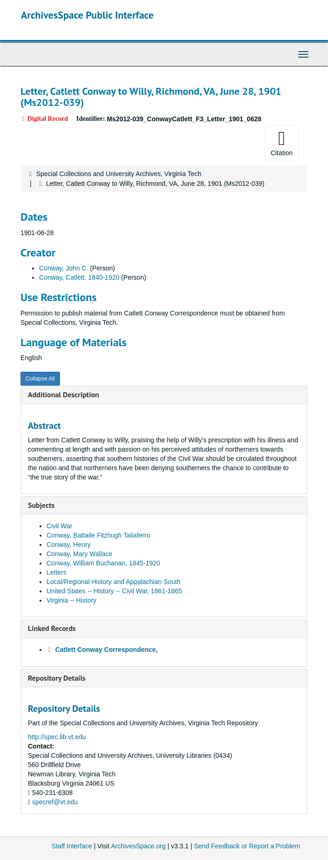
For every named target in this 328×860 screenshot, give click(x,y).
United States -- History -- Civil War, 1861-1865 (114, 591)
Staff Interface (72, 846)
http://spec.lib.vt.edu (57, 737)
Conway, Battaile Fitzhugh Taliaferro (98, 535)
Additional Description (63, 394)
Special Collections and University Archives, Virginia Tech (118, 173)
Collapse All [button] (40, 378)
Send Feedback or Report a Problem (247, 846)
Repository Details (57, 678)
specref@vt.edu (55, 802)
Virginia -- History (71, 600)
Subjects (41, 505)
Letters (57, 572)
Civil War (59, 526)
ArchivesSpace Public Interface (87, 14)
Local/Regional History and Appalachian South (114, 581)
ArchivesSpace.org (138, 846)
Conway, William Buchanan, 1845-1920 (103, 563)
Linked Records (52, 628)
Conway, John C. (63, 268)
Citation (282, 143)
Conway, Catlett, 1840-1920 (79, 277)
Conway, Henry (69, 544)
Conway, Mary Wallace (80, 554)
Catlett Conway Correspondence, (106, 649)
